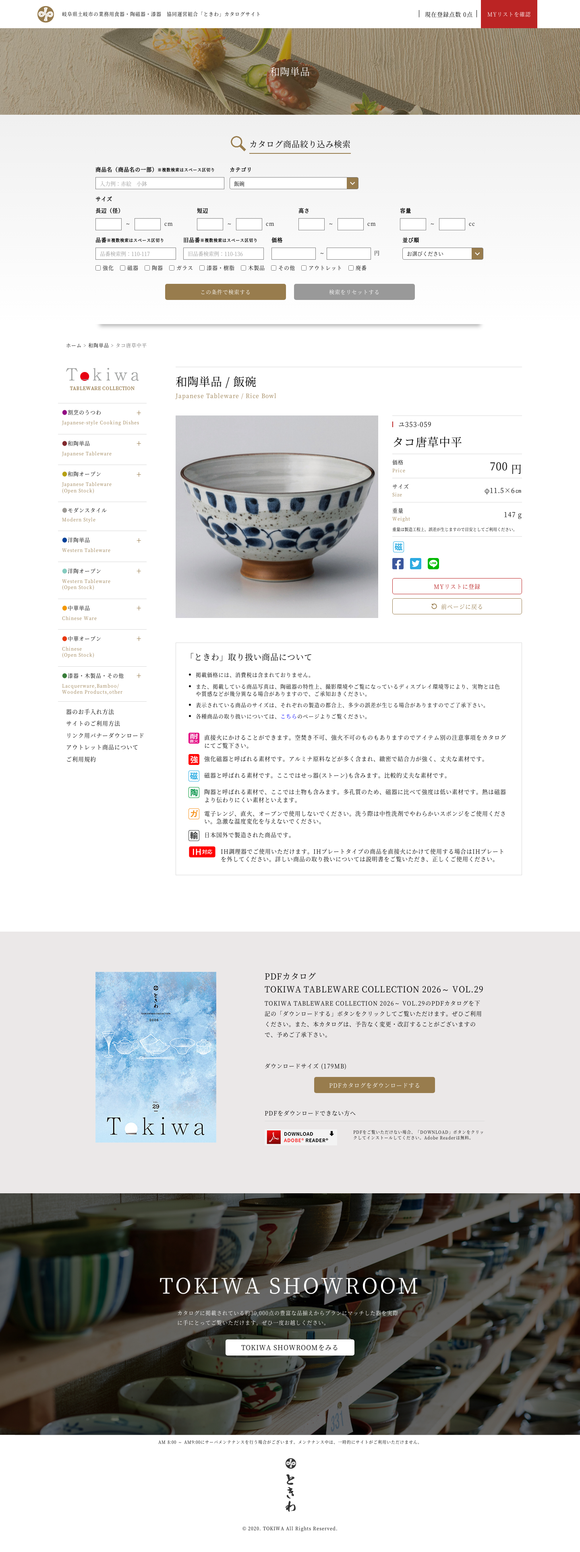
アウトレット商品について (102, 747)
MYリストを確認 (509, 14)
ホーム (74, 345)
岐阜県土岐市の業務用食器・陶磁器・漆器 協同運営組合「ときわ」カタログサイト (161, 13)
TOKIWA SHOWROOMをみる (290, 1347)
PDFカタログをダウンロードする (374, 1085)
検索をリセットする (354, 292)
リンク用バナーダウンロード (105, 735)
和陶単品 (98, 345)
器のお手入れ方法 (90, 711)
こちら (288, 716)
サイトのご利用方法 (93, 723)
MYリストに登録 (457, 586)
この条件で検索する (225, 292)
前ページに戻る (457, 606)
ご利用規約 (81, 759)
